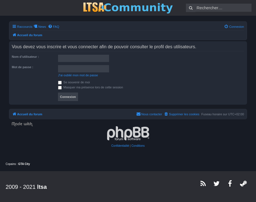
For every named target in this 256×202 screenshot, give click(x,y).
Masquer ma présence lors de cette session (90, 87)
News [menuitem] (42, 26)
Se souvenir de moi (74, 82)
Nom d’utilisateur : (25, 56)
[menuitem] (53, 26)
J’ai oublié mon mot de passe (78, 75)
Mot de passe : (22, 67)
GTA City (24, 164)
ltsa (42, 187)
